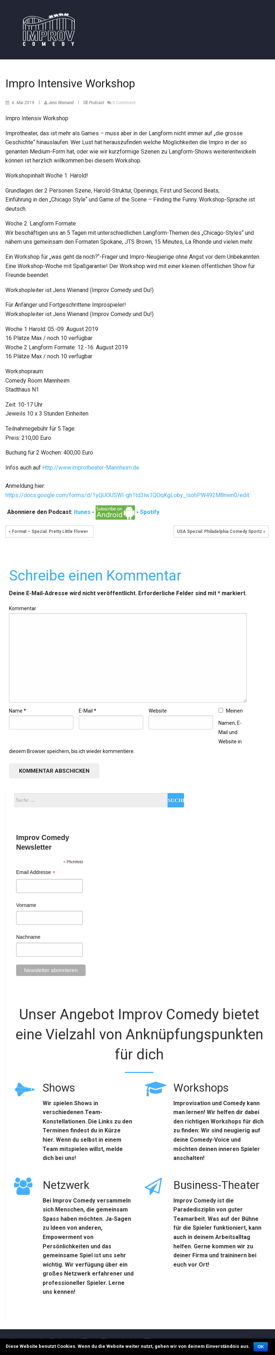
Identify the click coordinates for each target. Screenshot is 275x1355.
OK (260, 1346)
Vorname (26, 905)
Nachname (28, 937)
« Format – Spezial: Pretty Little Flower (49, 531)
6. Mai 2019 (23, 102)
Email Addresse (35, 873)
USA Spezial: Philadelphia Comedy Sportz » (221, 531)
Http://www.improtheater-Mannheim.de (90, 467)
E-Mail (87, 711)
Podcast (96, 102)
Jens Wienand (61, 102)
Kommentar (22, 608)
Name (17, 711)
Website (158, 711)
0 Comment (124, 102)
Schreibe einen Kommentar (95, 575)
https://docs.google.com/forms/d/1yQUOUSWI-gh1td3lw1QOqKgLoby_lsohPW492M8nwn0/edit (127, 495)
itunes (82, 512)
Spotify (149, 512)
